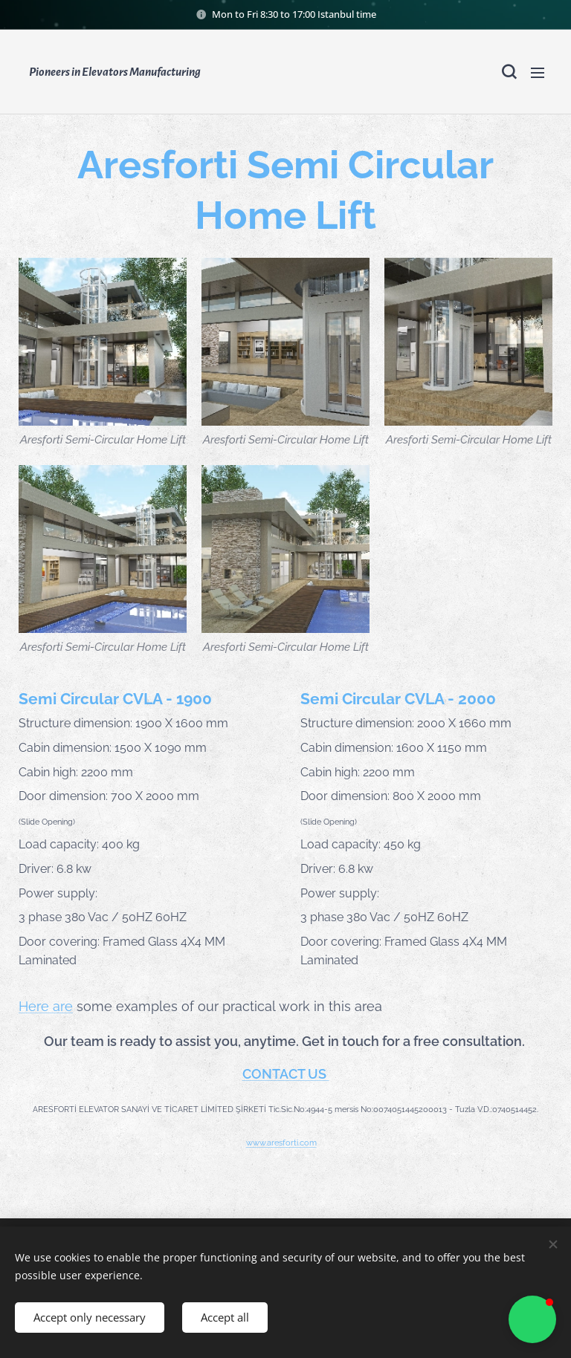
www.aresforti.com (281, 1143)
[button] (508, 72)
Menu (537, 73)
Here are (46, 1006)
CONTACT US (285, 1074)
